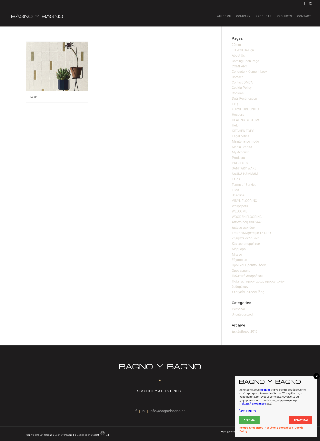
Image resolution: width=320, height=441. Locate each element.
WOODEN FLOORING (247, 217)
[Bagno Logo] (36, 16)
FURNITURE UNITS (245, 109)
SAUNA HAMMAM (245, 174)
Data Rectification (244, 98)
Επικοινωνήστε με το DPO (251, 233)
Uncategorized (242, 314)
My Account (240, 152)
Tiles (235, 190)
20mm (236, 45)
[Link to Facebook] (304, 3)
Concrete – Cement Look (249, 72)
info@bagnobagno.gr (167, 411)
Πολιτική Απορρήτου (247, 276)
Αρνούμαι (300, 420)
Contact (237, 77)
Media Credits (242, 147)
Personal (238, 309)
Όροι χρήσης (247, 410)
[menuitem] (223, 16)
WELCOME (239, 211)
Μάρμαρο (239, 249)
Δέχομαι (249, 420)
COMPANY (239, 66)
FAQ (235, 104)
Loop (33, 96)
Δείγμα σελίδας (243, 228)
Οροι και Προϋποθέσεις (249, 265)
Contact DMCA (242, 82)
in (143, 411)
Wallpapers (240, 206)
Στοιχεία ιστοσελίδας (248, 292)
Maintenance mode (245, 141)
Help (235, 125)
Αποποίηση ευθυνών (246, 222)
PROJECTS (240, 163)
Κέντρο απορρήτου (246, 244)
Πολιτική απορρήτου (252, 403)
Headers (238, 115)
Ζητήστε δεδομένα (245, 238)
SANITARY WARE (244, 168)
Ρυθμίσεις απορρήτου (279, 427)
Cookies (238, 93)
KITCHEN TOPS (243, 131)
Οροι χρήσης (241, 271)
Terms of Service (244, 185)
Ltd (107, 435)
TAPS (236, 179)
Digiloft (95, 435)
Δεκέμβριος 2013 (245, 331)
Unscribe (238, 195)
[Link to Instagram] (311, 3)
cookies (265, 389)
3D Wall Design (243, 50)
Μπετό (237, 254)
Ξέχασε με (239, 260)
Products (238, 158)
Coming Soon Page (245, 61)
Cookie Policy (242, 88)
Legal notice (240, 136)
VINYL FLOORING (244, 201)
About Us (238, 55)
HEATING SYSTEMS (246, 120)
